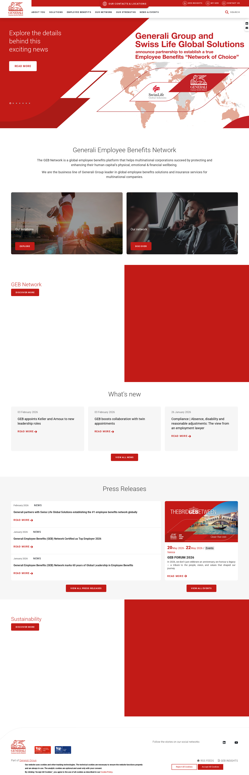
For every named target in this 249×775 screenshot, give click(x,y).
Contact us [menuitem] (233, 3)
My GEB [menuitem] (215, 3)
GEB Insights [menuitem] (195, 3)
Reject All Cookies (184, 767)
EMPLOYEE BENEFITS (79, 12)
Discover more (25, 292)
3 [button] (16, 103)
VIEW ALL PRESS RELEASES (86, 588)
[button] (232, 12)
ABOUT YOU (38, 12)
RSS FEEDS (207, 760)
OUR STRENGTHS (126, 12)
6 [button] (26, 103)
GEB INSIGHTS (229, 760)
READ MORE (26, 431)
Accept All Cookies (210, 767)
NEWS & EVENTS (149, 12)
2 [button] (13, 103)
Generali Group (28, 760)
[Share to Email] (246, 28)
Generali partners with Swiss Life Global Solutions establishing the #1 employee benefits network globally (75, 512)
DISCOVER (141, 246)
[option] (124, 73)
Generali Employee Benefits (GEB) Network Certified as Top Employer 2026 (57, 538)
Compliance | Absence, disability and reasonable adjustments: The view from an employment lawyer (200, 423)
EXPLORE (25, 246)
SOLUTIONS (56, 12)
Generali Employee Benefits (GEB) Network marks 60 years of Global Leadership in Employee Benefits (73, 565)
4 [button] (19, 103)
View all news (124, 457)
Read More (23, 66)
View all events (201, 588)
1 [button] (10, 103)
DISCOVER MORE (25, 627)
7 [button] (29, 103)
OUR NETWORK (103, 12)
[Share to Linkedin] (246, 23)
